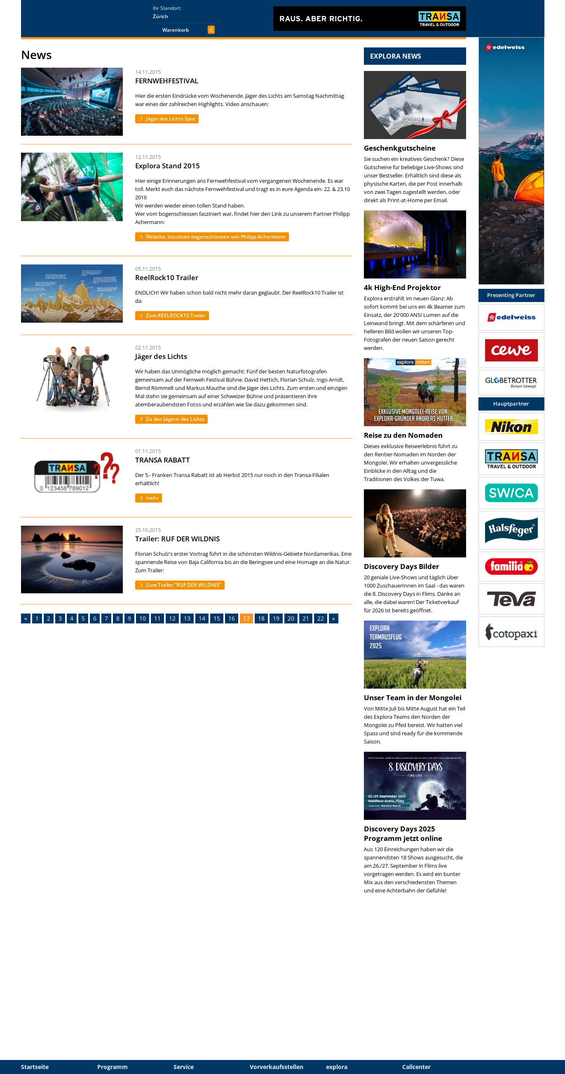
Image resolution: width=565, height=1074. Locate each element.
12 (172, 618)
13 (187, 618)
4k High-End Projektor (402, 287)
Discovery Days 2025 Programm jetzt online (403, 833)
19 (276, 618)
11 (157, 618)
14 (202, 618)
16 (231, 618)
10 (142, 618)
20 (291, 618)
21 (305, 618)
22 (320, 618)
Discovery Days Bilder (401, 566)
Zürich (160, 16)
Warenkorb (175, 29)
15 (216, 618)
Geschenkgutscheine (400, 148)
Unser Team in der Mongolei (413, 697)
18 (261, 618)
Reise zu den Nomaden (403, 435)
